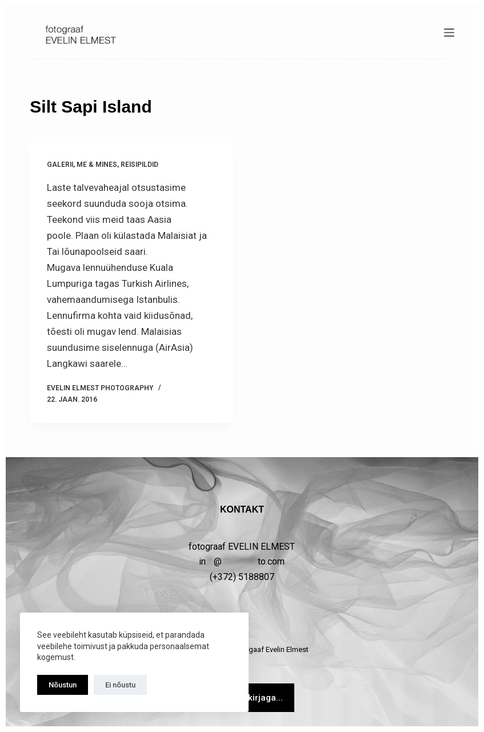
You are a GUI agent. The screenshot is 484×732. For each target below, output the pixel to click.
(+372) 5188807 (242, 576)
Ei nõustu (120, 685)
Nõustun (63, 685)
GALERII (60, 165)
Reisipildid (139, 165)
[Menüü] (449, 32)
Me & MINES (97, 165)
